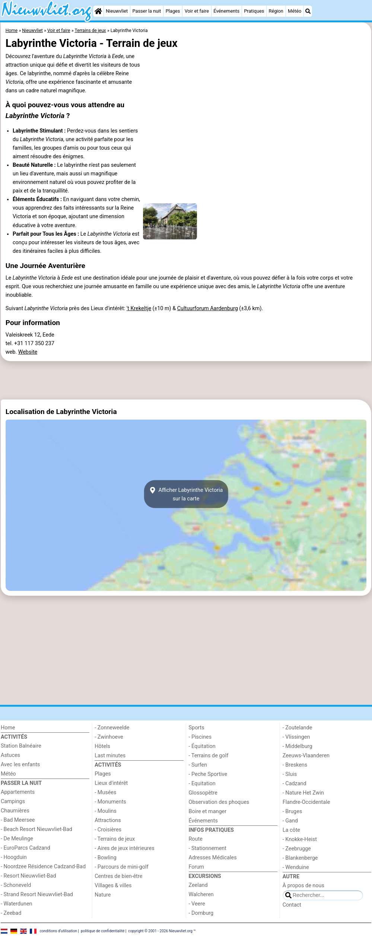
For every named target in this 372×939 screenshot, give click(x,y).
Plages (173, 11)
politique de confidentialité (102, 931)
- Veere (197, 904)
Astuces (10, 755)
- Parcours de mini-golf (121, 867)
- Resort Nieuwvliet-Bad (28, 876)
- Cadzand (294, 783)
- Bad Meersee (18, 820)
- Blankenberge (300, 858)
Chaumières (15, 811)
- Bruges (292, 811)
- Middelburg (297, 746)
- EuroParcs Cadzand (25, 848)
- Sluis (290, 774)
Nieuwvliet (117, 11)
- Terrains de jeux (115, 839)
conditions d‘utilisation (58, 931)
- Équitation (202, 746)
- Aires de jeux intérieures (124, 848)
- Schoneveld (16, 885)
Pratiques (254, 11)
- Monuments (110, 802)
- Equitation (202, 783)
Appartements (18, 792)
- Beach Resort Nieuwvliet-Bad (36, 829)
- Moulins (106, 811)
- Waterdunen (16, 904)
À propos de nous (303, 885)
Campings (13, 801)
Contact (292, 905)
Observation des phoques (219, 802)
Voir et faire (197, 11)
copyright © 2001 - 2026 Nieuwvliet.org (160, 931)
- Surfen (198, 765)
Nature (103, 895)
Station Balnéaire (21, 746)
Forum (196, 867)
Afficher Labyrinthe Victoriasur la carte (186, 494)
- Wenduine (296, 867)
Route (196, 839)
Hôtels (102, 746)
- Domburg (201, 913)
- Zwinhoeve (109, 737)
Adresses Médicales (213, 857)
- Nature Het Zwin (303, 793)
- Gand (290, 821)
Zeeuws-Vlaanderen (306, 755)
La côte (291, 830)
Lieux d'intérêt (111, 783)
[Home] (98, 11)
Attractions (108, 820)
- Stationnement (207, 848)
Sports (196, 728)
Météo (294, 11)
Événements (226, 11)
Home (8, 728)
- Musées (105, 792)
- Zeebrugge (297, 849)
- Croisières (108, 830)
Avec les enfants (20, 764)
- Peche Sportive (208, 774)
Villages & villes (113, 885)
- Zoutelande (297, 728)
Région (276, 11)
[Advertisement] (186, 380)
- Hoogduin (14, 857)
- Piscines (200, 737)
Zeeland (198, 885)
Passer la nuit (146, 11)
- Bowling (106, 857)
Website (28, 352)
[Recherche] (308, 11)
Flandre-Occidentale (306, 802)
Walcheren (201, 894)
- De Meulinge (17, 838)
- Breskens (295, 765)
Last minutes (110, 755)
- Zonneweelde (112, 728)
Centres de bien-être (118, 876)
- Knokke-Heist (300, 839)
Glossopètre (203, 793)
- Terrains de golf (209, 755)
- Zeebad (11, 913)
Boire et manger (208, 811)
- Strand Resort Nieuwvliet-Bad (37, 894)
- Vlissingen (296, 737)
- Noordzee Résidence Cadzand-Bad (43, 866)
